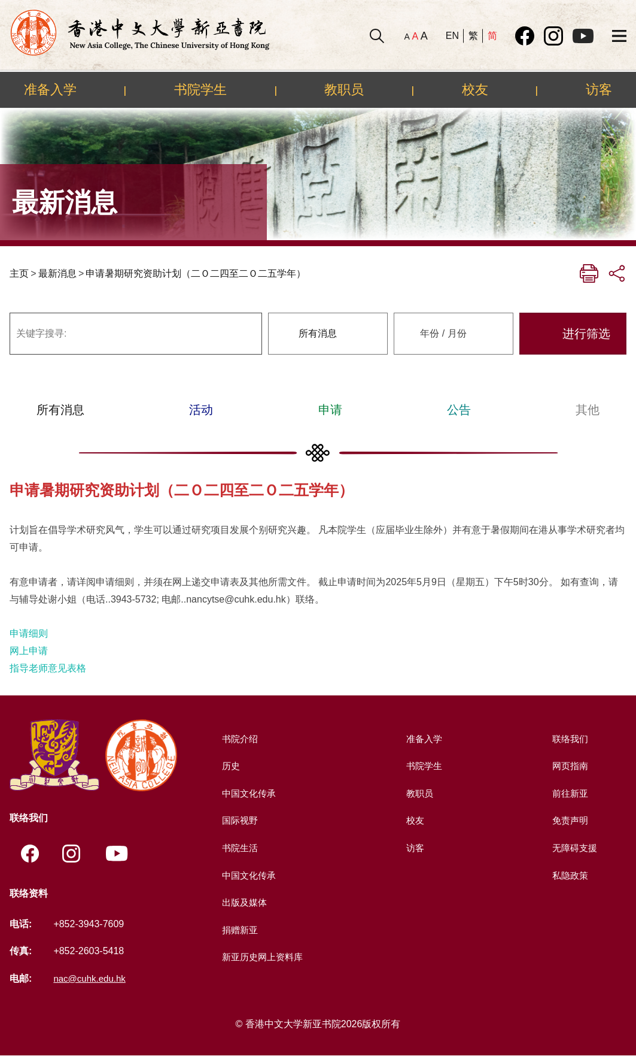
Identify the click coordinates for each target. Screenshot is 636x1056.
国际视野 (239, 820)
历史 (229, 766)
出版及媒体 (243, 902)
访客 (599, 89)
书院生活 (239, 848)
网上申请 (29, 651)
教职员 (344, 89)
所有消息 (60, 409)
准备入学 (50, 89)
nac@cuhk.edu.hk (91, 979)
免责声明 (569, 820)
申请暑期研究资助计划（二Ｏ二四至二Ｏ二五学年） (196, 273)
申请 (330, 409)
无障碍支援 (574, 848)
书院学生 (200, 89)
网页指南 (569, 766)
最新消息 (57, 273)
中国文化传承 (248, 793)
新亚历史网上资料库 (263, 957)
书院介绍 (239, 739)
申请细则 (29, 633)
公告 (459, 409)
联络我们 (569, 739)
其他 (588, 409)
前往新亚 (569, 793)
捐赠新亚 (239, 930)
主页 (19, 273)
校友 (475, 89)
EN (452, 36)
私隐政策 (569, 875)
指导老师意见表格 (48, 668)
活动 (201, 409)
